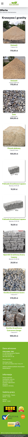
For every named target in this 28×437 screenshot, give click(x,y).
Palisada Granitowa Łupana (14, 184)
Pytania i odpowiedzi (9, 382)
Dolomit (14, 45)
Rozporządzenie (7, 377)
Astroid (11, 434)
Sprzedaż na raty (8, 381)
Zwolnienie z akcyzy (8, 379)
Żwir (14, 114)
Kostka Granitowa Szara (14, 292)
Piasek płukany (14, 148)
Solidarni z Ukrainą (8, 386)
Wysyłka (5, 384)
